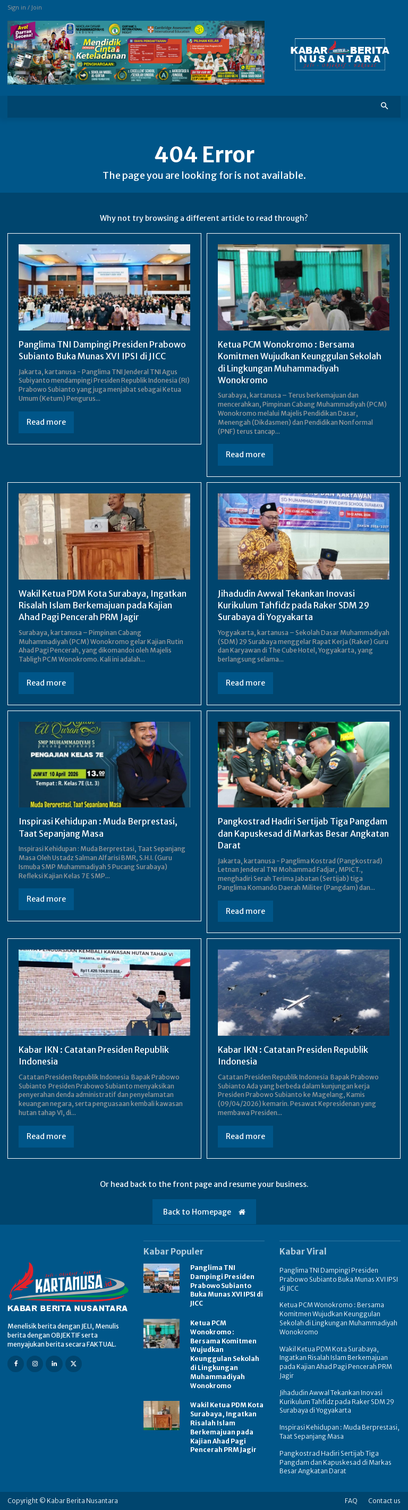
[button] (385, 107)
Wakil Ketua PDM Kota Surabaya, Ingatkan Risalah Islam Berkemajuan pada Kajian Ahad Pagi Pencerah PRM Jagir (102, 605)
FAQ (351, 1501)
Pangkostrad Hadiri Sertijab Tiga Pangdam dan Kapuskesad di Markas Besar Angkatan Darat (303, 833)
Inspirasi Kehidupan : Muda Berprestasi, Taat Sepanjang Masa (339, 1431)
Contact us (384, 1501)
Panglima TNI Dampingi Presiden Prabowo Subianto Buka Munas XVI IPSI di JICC (102, 350)
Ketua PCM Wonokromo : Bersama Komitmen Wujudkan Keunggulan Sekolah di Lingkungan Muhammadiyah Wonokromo (224, 1354)
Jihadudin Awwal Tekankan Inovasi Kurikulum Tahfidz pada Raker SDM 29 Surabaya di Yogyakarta (293, 605)
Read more (46, 422)
